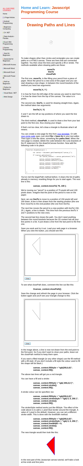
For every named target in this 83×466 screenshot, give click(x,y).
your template (63, 107)
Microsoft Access (10, 64)
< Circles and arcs (48, 439)
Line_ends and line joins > (69, 439)
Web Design (8, 97)
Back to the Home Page (51, 443)
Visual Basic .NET (10, 93)
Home (5, 14)
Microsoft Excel (9, 72)
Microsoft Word (9, 68)
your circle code (28, 109)
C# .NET (7, 32)
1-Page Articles (9, 17)
